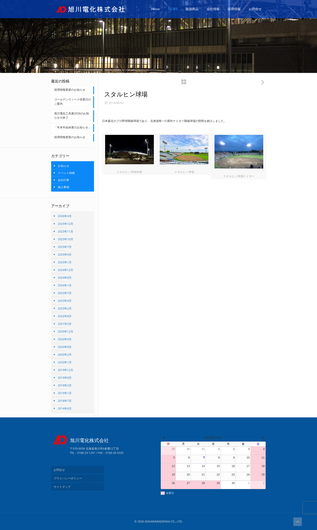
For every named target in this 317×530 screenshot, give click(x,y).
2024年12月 (65, 270)
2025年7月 (65, 247)
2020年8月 (65, 347)
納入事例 (63, 187)
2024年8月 (65, 277)
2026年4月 (65, 216)
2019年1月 (65, 393)
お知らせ (63, 166)
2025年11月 (65, 231)
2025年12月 (65, 224)
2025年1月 (65, 262)
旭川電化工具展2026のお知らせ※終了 (71, 115)
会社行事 (63, 180)
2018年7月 (65, 401)
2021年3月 (65, 324)
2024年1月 (65, 285)
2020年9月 (65, 339)
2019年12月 (65, 370)
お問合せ (59, 470)
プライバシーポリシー (68, 478)
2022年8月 (65, 316)
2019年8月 (65, 378)
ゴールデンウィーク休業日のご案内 (72, 101)
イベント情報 (66, 173)
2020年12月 (65, 331)
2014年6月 (65, 408)
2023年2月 (65, 308)
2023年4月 (65, 301)
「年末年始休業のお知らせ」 (72, 127)
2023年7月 (65, 293)
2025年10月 (65, 239)
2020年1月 (65, 362)
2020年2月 (65, 354)
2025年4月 (65, 254)
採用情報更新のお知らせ (69, 90)
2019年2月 (65, 385)
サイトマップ (62, 487)
